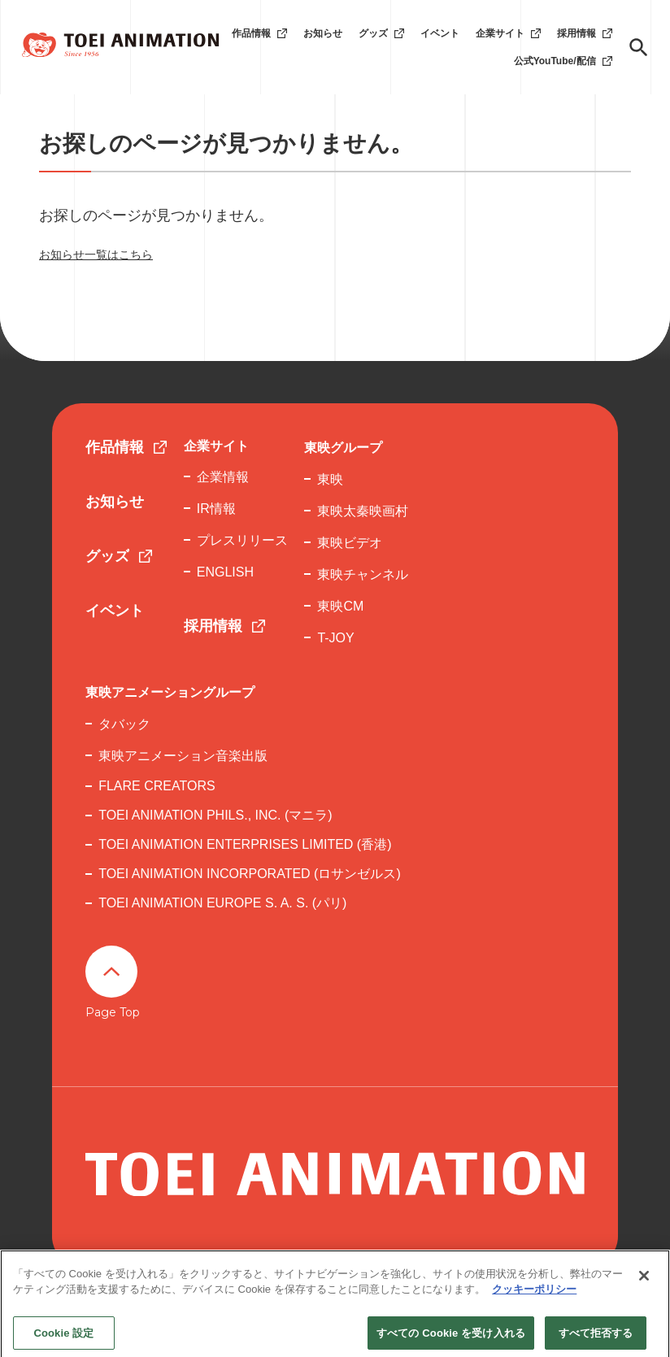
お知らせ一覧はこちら (96, 254)
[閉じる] (644, 1291)
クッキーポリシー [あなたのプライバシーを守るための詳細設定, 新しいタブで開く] (534, 1304)
